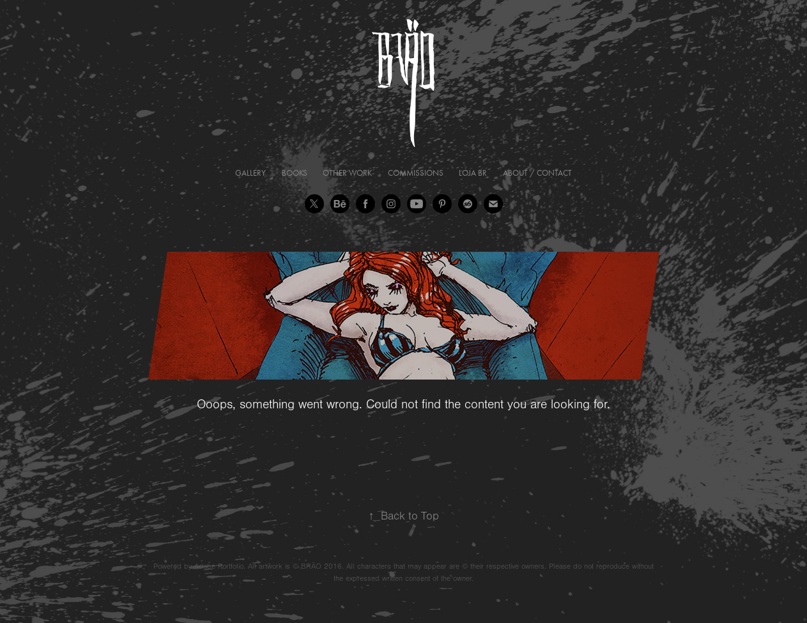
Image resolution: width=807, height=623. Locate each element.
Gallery (250, 173)
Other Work (347, 173)
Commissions (415, 173)
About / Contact (537, 173)
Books (294, 173)
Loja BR (473, 173)
